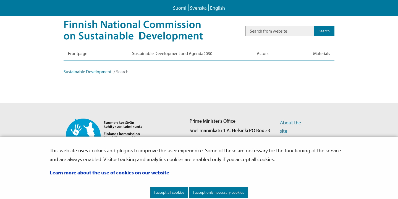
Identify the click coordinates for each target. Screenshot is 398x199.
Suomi (179, 8)
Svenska (198, 8)
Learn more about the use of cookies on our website (109, 172)
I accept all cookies (169, 192)
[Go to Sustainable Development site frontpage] (141, 31)
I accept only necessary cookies (218, 192)
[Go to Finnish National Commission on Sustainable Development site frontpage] (109, 135)
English (217, 8)
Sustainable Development (87, 71)
